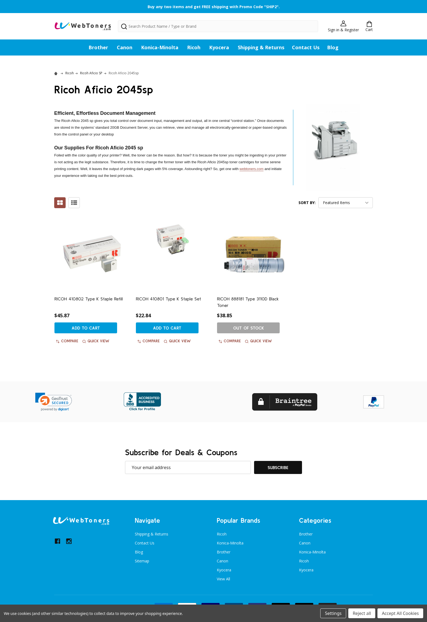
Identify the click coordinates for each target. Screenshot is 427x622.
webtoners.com (252, 169)
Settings (333, 613)
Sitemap (142, 561)
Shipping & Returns (261, 47)
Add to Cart (86, 327)
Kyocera (219, 47)
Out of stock (248, 327)
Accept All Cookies (400, 613)
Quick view (96, 341)
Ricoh (193, 47)
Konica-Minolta (159, 47)
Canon (124, 47)
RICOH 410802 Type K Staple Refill (88, 298)
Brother (98, 47)
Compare (67, 341)
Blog (332, 47)
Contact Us (305, 47)
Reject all (362, 613)
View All (223, 578)
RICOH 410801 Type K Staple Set (168, 298)
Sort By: (307, 202)
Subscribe (278, 467)
